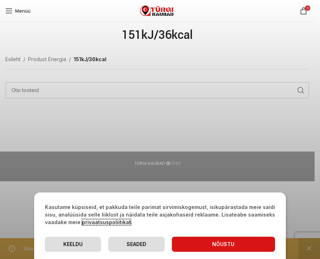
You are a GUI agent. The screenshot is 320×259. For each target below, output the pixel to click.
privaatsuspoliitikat (106, 222)
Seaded (136, 244)
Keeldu (73, 244)
